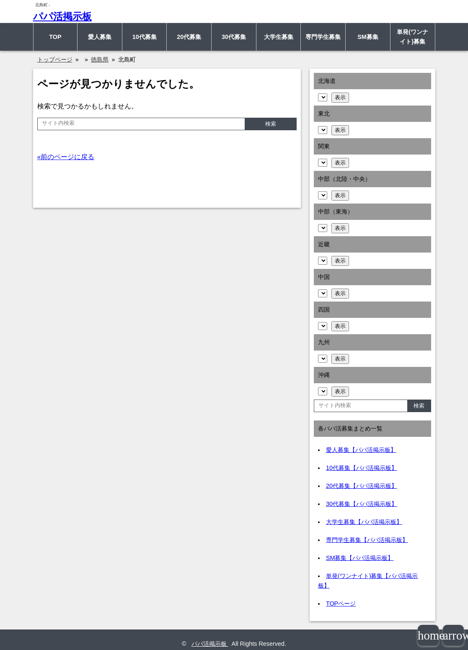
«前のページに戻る (66, 156)
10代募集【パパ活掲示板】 (361, 467)
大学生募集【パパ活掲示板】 (364, 521)
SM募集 (367, 37)
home (428, 635)
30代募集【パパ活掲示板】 (361, 503)
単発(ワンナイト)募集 (412, 36)
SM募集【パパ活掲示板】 (360, 558)
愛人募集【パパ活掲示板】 (361, 449)
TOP (55, 37)
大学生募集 (278, 37)
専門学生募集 (323, 37)
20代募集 (189, 37)
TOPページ (341, 603)
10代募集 (144, 37)
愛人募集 (99, 37)
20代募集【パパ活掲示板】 (361, 485)
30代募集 (234, 37)
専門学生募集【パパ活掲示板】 (367, 540)
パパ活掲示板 (62, 16)
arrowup (453, 635)
